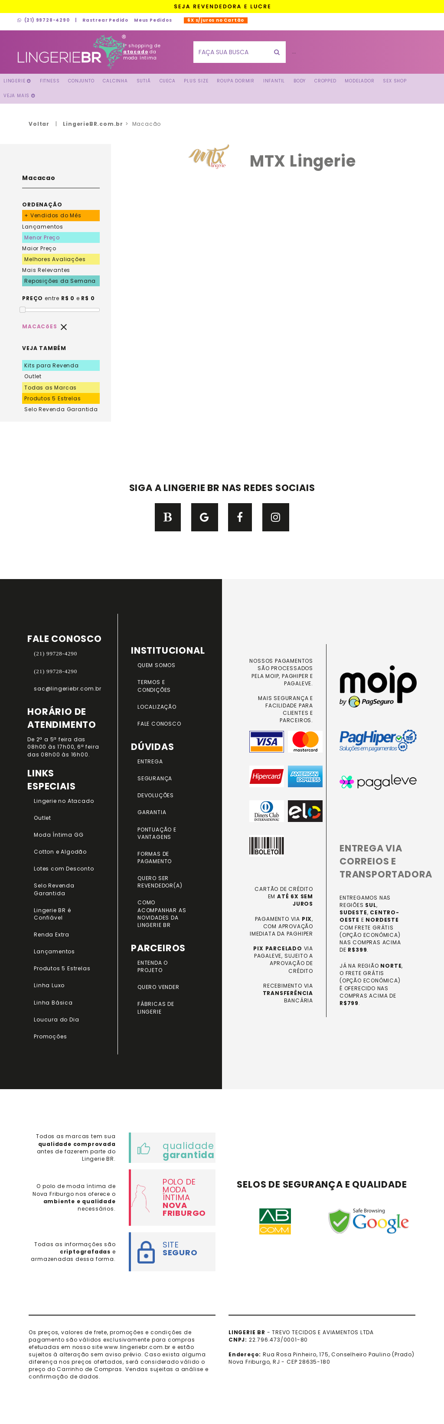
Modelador (359, 81)
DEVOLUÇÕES (155, 795)
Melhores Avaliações (54, 259)
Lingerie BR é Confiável (52, 914)
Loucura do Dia (56, 1019)
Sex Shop (394, 81)
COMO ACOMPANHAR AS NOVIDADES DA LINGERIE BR (161, 913)
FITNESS (50, 81)
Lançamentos (42, 226)
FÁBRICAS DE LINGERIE (155, 1007)
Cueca (168, 81)
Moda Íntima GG (58, 834)
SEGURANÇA (154, 778)
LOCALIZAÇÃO (156, 706)
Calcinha (115, 81)
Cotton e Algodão (60, 851)
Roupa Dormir (236, 81)
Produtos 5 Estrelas (52, 398)
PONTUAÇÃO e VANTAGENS (156, 833)
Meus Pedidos (153, 20)
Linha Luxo (49, 985)
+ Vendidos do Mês (53, 215)
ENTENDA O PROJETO (152, 966)
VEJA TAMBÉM (44, 348)
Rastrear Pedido (105, 20)
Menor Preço (42, 237)
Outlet (33, 376)
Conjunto (81, 81)
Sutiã (144, 81)
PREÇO (32, 298)
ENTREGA (150, 761)
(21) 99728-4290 (43, 20)
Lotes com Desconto (64, 868)
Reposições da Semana (60, 281)
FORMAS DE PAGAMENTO (154, 857)
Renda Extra (51, 934)
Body (300, 81)
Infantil (274, 81)
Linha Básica (53, 1002)
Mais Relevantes (46, 270)
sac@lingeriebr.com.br (67, 688)
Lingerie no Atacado (64, 801)
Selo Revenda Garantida (61, 409)
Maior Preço (39, 248)
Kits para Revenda (51, 365)
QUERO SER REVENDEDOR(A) (159, 881)
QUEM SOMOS (156, 665)
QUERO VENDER (158, 987)
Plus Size (196, 81)
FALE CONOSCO (159, 723)
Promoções (50, 1036)
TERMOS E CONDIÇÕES (154, 685)
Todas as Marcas (50, 387)
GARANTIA (151, 812)
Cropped (325, 81)
